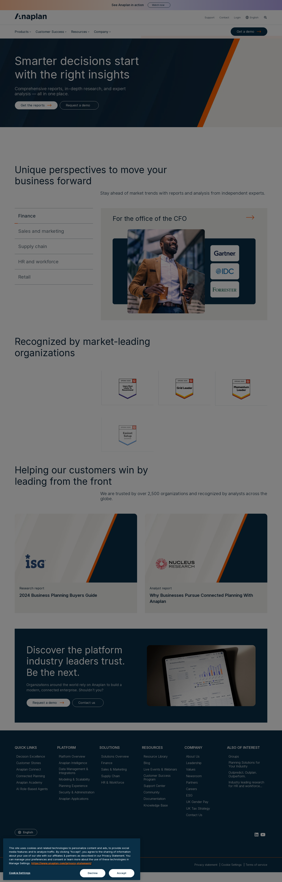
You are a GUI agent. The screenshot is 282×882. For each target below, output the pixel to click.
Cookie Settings (19, 874)
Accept (121, 874)
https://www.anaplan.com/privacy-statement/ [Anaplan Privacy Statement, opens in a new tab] (61, 864)
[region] (71, 860)
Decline (93, 874)
